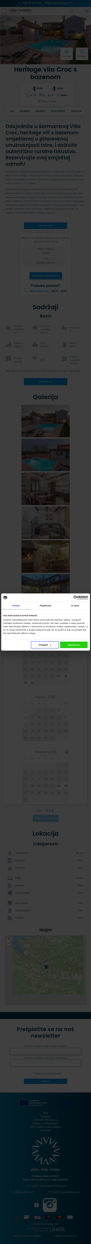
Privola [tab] (16, 605)
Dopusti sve (74, 645)
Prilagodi (45, 645)
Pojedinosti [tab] (45, 605)
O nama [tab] (75, 605)
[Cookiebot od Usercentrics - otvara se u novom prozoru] (75, 597)
